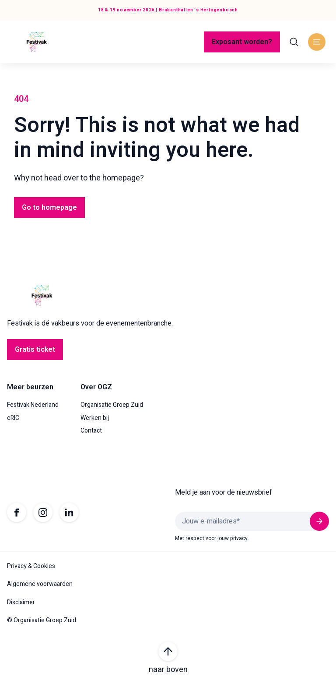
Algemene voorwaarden (40, 584)
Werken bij (94, 418)
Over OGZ (96, 387)
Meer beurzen (30, 387)
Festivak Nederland (33, 405)
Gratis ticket (35, 349)
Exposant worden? (242, 42)
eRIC (13, 418)
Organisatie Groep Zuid (111, 405)
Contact (91, 431)
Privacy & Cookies (31, 566)
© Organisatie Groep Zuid (41, 620)
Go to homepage (49, 207)
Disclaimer (21, 602)
